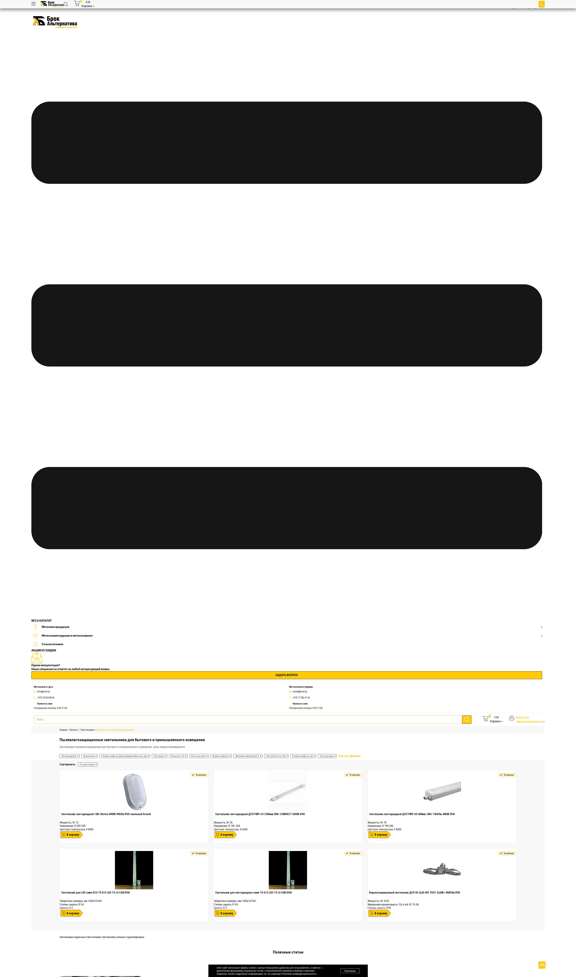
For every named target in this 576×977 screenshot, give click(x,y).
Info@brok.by (43, 691)
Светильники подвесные (73, 937)
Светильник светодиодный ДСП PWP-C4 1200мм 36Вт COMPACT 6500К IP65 (260, 814)
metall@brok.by (300, 691)
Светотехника (93, 937)
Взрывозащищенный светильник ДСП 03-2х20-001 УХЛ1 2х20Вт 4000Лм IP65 (414, 892)
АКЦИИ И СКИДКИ (43, 650)
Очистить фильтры (349, 756)
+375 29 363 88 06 (46, 697)
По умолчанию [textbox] (87, 764)
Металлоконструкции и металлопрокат (287, 636)
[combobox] (88, 764)
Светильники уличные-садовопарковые (123, 937)
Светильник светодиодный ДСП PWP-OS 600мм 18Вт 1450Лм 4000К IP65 (412, 814)
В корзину (73, 834)
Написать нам (44, 703)
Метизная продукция (287, 627)
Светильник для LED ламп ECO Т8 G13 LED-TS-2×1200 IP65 (95, 892)
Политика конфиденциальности (299, 973)
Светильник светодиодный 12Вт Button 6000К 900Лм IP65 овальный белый (106, 814)
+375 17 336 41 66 (301, 697)
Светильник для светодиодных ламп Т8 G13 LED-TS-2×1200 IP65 (253, 892)
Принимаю (350, 971)
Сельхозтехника (48, 644)
